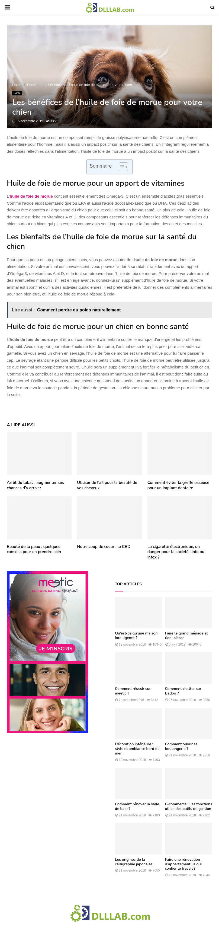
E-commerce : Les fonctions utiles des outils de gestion (188, 806)
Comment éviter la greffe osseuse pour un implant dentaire (178, 485)
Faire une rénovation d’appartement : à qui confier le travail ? (183, 864)
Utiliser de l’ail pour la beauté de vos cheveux (107, 485)
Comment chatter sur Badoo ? (183, 691)
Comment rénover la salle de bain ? (137, 806)
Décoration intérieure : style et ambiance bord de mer (137, 749)
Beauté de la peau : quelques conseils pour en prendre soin (34, 549)
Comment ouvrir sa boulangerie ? (181, 746)
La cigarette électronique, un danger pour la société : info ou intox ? (175, 552)
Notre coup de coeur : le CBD (103, 546)
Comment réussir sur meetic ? (133, 691)
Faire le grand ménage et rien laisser (186, 635)
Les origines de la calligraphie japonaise (133, 862)
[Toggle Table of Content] (121, 166)
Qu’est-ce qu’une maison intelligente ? (136, 635)
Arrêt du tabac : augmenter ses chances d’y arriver (35, 485)
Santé (17, 93)
